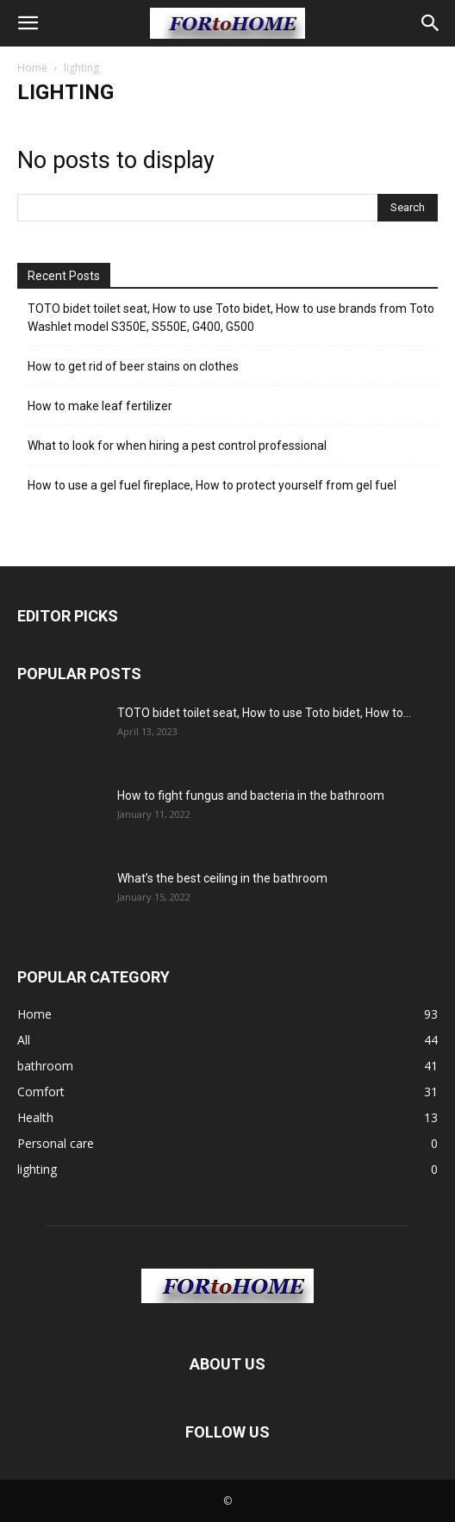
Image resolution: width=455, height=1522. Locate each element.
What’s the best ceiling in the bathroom (222, 878)
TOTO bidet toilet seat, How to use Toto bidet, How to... (264, 713)
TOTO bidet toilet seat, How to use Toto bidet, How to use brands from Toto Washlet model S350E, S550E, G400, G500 (231, 318)
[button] (27, 23)
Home (32, 67)
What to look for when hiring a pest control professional (177, 445)
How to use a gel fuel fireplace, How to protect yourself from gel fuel (212, 485)
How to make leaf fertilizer (100, 406)
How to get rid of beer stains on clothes (133, 366)
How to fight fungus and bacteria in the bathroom (250, 795)
